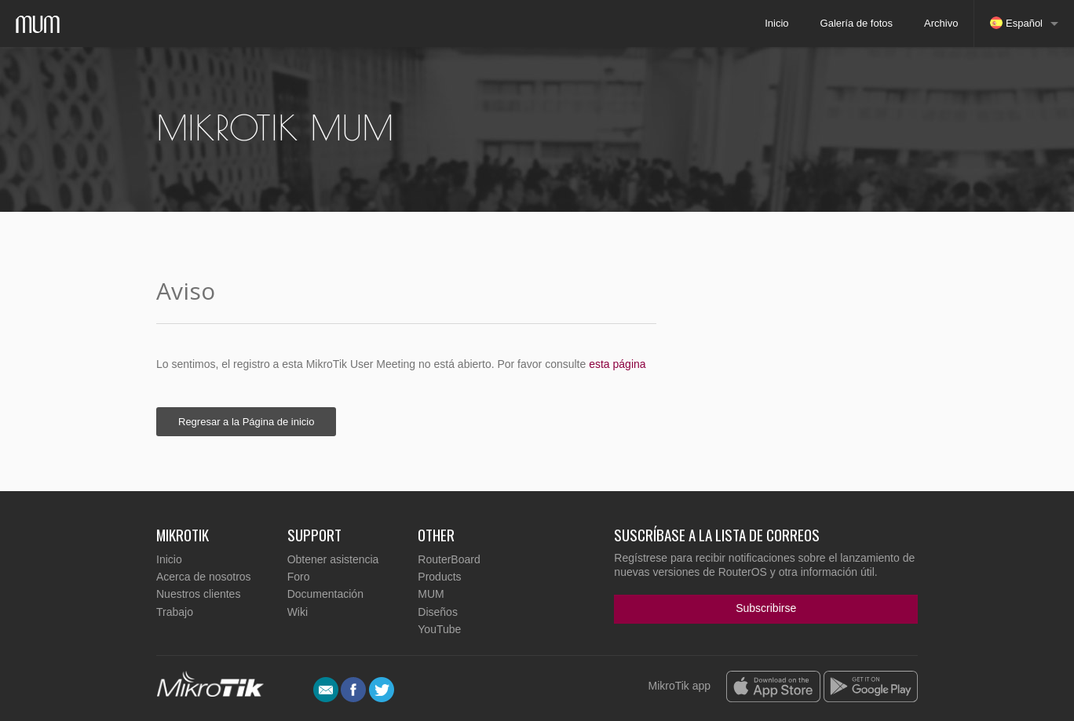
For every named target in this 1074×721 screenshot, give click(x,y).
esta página (617, 364)
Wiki (297, 612)
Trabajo (174, 612)
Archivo (941, 23)
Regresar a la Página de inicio (246, 422)
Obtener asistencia (333, 559)
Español (1016, 22)
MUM (431, 594)
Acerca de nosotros (203, 576)
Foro (298, 576)
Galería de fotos (856, 23)
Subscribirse (766, 608)
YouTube (439, 629)
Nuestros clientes (198, 594)
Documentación (325, 594)
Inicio (776, 23)
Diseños (438, 612)
